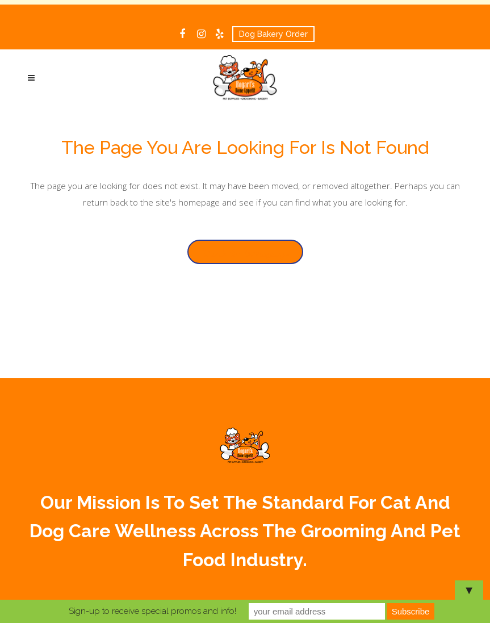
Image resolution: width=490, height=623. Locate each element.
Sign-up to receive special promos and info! (152, 611)
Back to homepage (245, 252)
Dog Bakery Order (273, 34)
